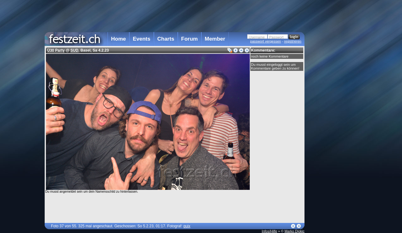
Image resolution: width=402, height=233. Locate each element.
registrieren (292, 41)
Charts (165, 39)
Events (141, 39)
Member (215, 39)
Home (118, 39)
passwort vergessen (265, 41)
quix (186, 226)
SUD (74, 50)
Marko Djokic (294, 231)
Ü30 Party (55, 50)
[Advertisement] (332, 126)
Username (257, 37)
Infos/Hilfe (269, 231)
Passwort (276, 37)
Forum (189, 39)
